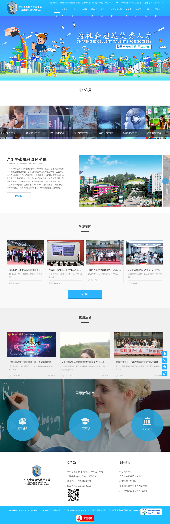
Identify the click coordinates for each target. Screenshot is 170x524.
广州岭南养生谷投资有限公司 (133, 491)
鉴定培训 (129, 10)
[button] (165, 185)
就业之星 (75, 10)
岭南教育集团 (125, 471)
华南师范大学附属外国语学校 (133, 486)
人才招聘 (138, 3)
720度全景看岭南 (127, 3)
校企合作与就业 (116, 10)
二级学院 (148, 10)
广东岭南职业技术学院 (130, 476)
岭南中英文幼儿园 (127, 481)
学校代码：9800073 (112, 3)
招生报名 (94, 10)
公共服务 (147, 3)
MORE (18, 199)
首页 (57, 10)
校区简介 (65, 10)
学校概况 (85, 10)
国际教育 (158, 10)
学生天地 (139, 10)
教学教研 (104, 10)
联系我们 (158, 3)
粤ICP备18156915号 (85, 510)
